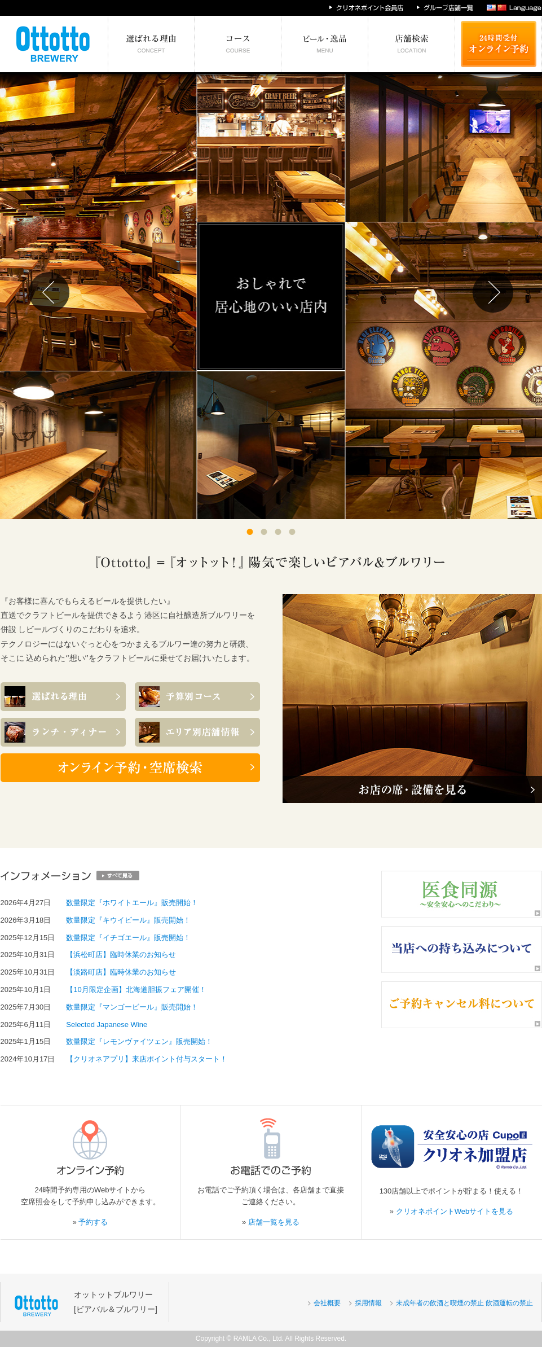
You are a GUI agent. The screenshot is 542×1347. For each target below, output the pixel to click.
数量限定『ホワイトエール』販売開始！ (132, 902)
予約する (93, 1222)
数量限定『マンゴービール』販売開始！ (132, 1007)
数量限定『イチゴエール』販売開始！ (128, 937)
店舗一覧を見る (273, 1222)
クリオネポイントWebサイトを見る (455, 1211)
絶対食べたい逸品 (324, 44)
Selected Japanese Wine (106, 1024)
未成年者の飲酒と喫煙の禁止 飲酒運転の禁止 (464, 1303)
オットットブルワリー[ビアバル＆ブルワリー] (115, 1301)
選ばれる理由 (151, 44)
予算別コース (238, 44)
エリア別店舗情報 (411, 44)
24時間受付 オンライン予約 (498, 44)
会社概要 (327, 1303)
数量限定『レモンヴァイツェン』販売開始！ (139, 1041)
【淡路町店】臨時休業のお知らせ (121, 972)
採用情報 (368, 1303)
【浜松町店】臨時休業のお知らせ (121, 954)
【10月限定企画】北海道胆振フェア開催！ (136, 989)
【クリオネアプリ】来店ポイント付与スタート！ (146, 1059)
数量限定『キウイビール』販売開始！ (128, 920)
